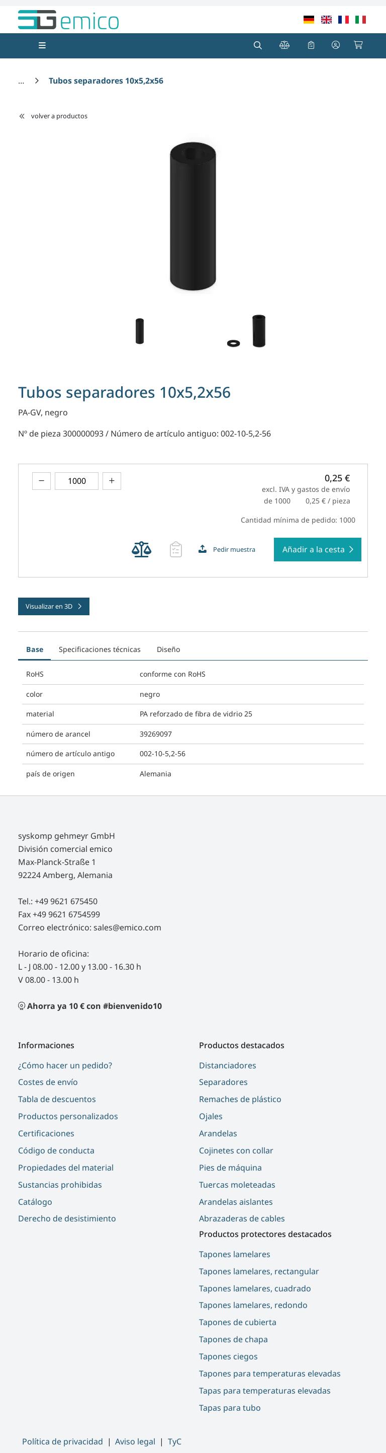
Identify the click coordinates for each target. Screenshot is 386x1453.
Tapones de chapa (233, 1339)
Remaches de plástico (240, 1099)
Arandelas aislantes (236, 1201)
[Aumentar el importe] (112, 481)
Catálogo (35, 1201)
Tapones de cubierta (237, 1322)
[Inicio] (22, 80)
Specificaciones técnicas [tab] (100, 649)
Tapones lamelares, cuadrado (255, 1288)
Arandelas (218, 1133)
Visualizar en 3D (50, 606)
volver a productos (53, 115)
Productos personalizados (68, 1116)
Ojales (211, 1116)
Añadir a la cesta (313, 549)
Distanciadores (227, 1065)
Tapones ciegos (228, 1356)
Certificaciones (46, 1133)
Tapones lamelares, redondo (253, 1305)
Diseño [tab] (168, 649)
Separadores (223, 1081)
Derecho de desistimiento (67, 1218)
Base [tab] (34, 649)
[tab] (196, 644)
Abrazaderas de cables (242, 1218)
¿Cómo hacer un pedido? (65, 1065)
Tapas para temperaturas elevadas (265, 1390)
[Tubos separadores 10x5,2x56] (106, 80)
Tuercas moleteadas (237, 1184)
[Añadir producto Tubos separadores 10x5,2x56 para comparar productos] (141, 549)
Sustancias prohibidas (60, 1184)
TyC (174, 1441)
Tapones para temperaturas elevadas (270, 1373)
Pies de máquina (230, 1167)
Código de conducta (56, 1150)
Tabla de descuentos (57, 1099)
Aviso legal (135, 1441)
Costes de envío (48, 1081)
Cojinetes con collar (236, 1150)
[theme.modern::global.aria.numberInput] (77, 481)
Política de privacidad (62, 1441)
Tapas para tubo (230, 1407)
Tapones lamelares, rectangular (259, 1271)
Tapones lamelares (234, 1254)
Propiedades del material (66, 1167)
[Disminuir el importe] (41, 481)
